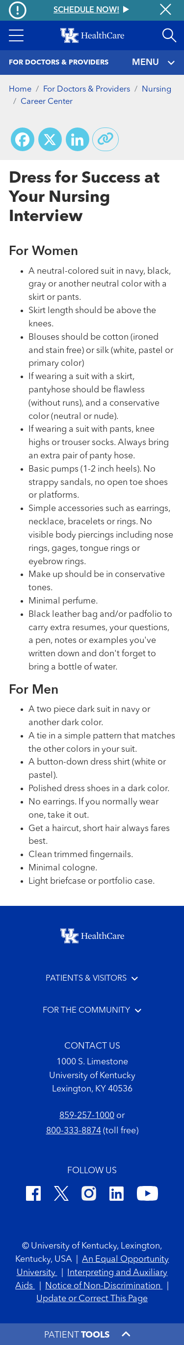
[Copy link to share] (105, 139)
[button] (16, 35)
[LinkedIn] (116, 1195)
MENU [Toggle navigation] (154, 62)
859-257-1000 (86, 1115)
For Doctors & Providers (86, 89)
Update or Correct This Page (92, 1298)
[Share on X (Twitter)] (50, 139)
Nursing (156, 89)
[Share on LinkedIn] (77, 139)
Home (20, 89)
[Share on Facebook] (22, 139)
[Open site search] (169, 35)
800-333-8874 (73, 1130)
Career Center (47, 101)
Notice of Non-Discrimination (103, 1285)
